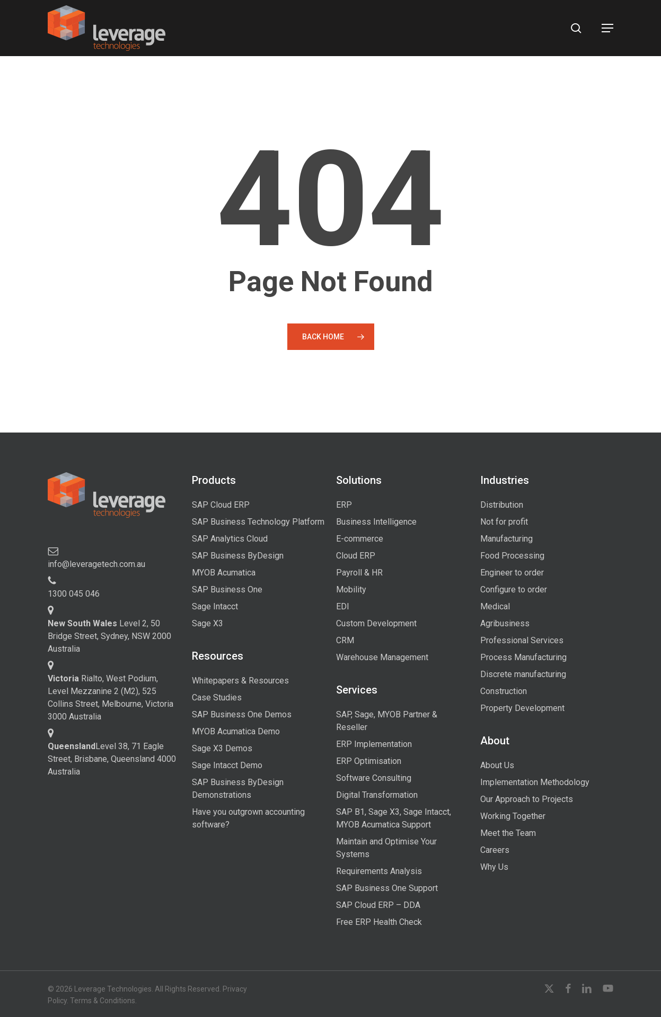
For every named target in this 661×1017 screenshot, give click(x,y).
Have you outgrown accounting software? (248, 818)
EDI (342, 606)
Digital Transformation (377, 795)
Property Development (522, 708)
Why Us (494, 867)
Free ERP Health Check (379, 922)
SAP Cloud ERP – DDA (378, 905)
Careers (494, 850)
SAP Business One (227, 589)
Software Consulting (373, 778)
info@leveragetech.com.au (96, 564)
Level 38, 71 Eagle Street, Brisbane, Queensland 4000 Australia (112, 759)
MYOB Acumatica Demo (236, 731)
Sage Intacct (215, 606)
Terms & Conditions (102, 1000)
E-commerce (359, 539)
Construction (503, 691)
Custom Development (376, 623)
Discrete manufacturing (523, 674)
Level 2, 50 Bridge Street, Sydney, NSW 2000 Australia (109, 636)
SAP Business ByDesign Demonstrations (238, 788)
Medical (495, 606)
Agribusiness (505, 623)
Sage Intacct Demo (227, 765)
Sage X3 (207, 623)
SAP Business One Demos (242, 714)
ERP (344, 505)
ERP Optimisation (368, 761)
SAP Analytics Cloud (230, 539)
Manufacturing (506, 539)
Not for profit (504, 522)
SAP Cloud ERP (221, 505)
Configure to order (513, 589)
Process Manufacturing (523, 657)
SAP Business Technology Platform (258, 522)
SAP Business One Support (387, 888)
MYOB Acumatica (223, 573)
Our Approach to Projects (526, 799)
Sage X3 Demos (222, 748)
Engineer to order (512, 573)
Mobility (351, 589)
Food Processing (512, 556)
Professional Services (521, 640)
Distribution (501, 505)
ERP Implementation (374, 744)
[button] (607, 28)
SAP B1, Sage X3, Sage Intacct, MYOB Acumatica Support (393, 818)
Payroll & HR (359, 573)
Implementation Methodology (534, 782)
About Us (497, 765)
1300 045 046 (74, 594)
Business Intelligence (376, 522)
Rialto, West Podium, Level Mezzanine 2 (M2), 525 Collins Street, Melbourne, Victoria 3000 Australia (110, 697)
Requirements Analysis (379, 871)
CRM (345, 640)
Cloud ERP (355, 556)
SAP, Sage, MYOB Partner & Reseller (386, 720)
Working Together (512, 816)
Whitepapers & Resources (240, 681)
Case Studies (217, 697)
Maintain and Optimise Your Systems (386, 847)
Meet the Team (508, 833)
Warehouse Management (382, 657)
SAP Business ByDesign (238, 556)
